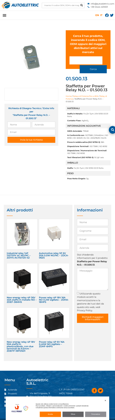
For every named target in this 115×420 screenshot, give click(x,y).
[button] (4, 15)
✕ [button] (105, 400)
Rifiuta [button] (73, 414)
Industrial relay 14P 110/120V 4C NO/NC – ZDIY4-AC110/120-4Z (19, 250)
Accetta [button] (50, 414)
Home (68, 91)
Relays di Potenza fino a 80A (85, 91)
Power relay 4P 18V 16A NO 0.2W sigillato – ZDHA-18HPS (54, 294)
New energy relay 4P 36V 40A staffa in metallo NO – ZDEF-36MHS (22, 294)
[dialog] (57, 408)
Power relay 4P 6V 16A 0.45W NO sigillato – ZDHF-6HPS (51, 339)
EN (97, 15)
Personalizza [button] (95, 414)
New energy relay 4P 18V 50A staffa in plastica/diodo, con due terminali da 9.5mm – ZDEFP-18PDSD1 (21, 341)
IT (101, 15)
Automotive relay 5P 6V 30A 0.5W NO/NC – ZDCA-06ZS (54, 250)
